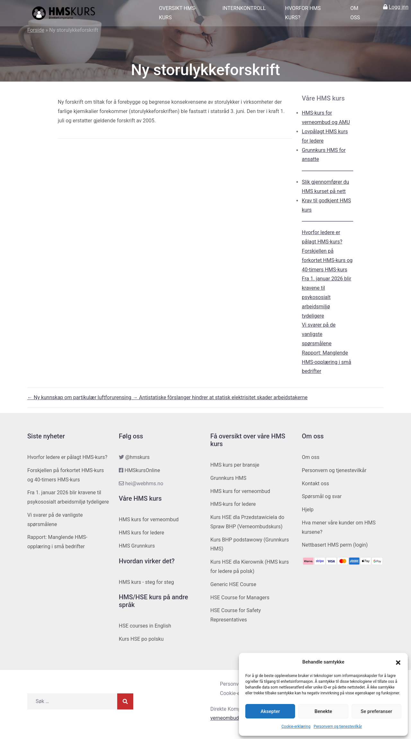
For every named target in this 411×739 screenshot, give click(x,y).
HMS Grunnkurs (137, 546)
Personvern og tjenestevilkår (338, 726)
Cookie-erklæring (296, 726)
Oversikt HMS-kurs (177, 13)
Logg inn (398, 7)
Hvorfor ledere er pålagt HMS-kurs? (67, 457)
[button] (398, 662)
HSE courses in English (145, 626)
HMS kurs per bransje (234, 465)
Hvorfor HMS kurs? (303, 13)
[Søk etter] (72, 701)
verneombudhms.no (233, 718)
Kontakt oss (315, 483)
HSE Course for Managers (239, 597)
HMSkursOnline (142, 470)
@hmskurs (137, 457)
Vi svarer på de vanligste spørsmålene (319, 334)
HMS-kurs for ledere (233, 504)
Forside (35, 30)
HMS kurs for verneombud (149, 519)
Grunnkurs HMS (228, 478)
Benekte (323, 711)
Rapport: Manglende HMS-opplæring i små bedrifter (326, 362)
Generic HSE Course (233, 584)
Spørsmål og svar (322, 496)
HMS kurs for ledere (141, 533)
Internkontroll (244, 8)
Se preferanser (376, 711)
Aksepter (270, 711)
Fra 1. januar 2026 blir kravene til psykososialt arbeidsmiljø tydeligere (326, 297)
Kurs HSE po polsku (141, 639)
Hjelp (308, 509)
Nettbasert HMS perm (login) (335, 545)
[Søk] (125, 701)
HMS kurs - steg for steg (146, 582)
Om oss (355, 13)
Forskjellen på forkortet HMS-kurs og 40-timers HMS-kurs (327, 260)
